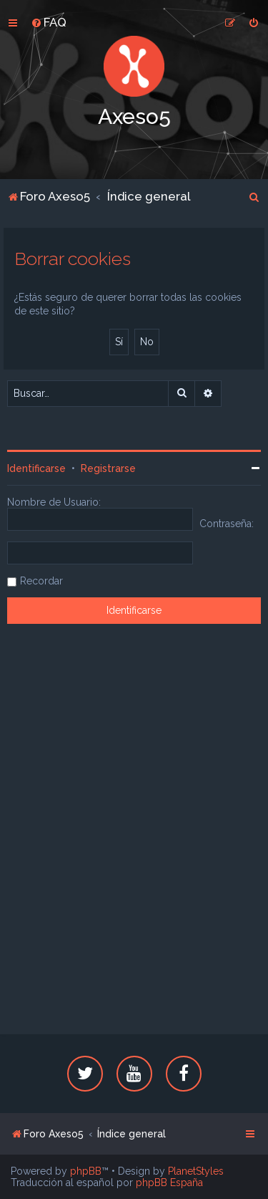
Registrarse (108, 468)
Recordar (41, 581)
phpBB (85, 1171)
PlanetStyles (196, 1171)
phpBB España (169, 1182)
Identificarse (36, 468)
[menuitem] (48, 22)
